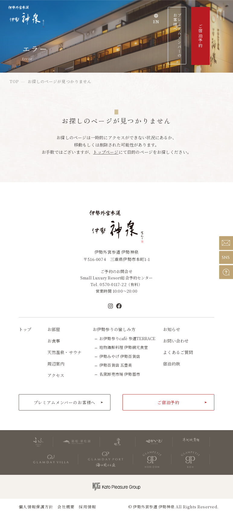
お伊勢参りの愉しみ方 (114, 329)
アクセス (56, 375)
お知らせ (171, 329)
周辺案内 (56, 364)
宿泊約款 (171, 364)
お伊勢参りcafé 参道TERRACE (127, 338)
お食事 (53, 341)
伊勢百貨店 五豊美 (115, 365)
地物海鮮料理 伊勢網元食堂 (123, 347)
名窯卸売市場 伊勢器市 (119, 374)
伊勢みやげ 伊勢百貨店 (119, 356)
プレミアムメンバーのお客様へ (177, 35)
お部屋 (53, 329)
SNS (226, 257)
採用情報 (87, 507)
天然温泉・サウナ (64, 352)
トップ (25, 329)
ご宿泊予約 (168, 402)
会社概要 (66, 507)
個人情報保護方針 (36, 507)
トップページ (105, 152)
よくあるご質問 (178, 352)
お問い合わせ (176, 341)
